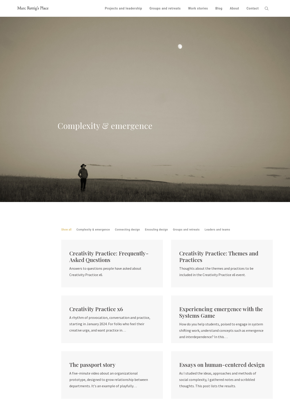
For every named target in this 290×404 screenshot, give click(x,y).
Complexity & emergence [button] (93, 119)
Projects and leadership (123, 8)
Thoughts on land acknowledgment (177, 386)
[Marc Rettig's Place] (33, 8)
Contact (252, 8)
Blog (218, 8)
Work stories (198, 8)
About (234, 8)
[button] (269, 8)
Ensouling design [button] (156, 119)
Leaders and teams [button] (217, 119)
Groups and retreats (165, 8)
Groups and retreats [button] (186, 119)
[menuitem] (123, 8)
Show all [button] (66, 119)
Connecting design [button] (127, 119)
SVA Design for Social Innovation (102, 392)
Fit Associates (104, 380)
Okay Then (126, 386)
